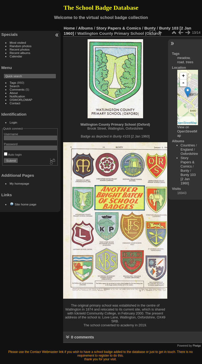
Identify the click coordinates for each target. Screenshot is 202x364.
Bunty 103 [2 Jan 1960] (188, 179)
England (186, 149)
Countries (187, 145)
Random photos (21, 46)
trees (189, 62)
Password (11, 144)
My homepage (19, 183)
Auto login (13, 154)
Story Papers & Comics (118, 28)
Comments (17, 89)
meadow (183, 58)
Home (69, 28)
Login (13, 122)
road (180, 62)
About (14, 93)
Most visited (18, 42)
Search (14, 86)
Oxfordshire (189, 154)
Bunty (150, 28)
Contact (15, 103)
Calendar (16, 56)
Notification (17, 96)
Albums (85, 28)
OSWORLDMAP (21, 99)
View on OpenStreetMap (187, 131)
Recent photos (20, 49)
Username (11, 134)
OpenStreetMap (186, 122)
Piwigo (197, 345)
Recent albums (20, 53)
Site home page (25, 204)
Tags (13, 82)
